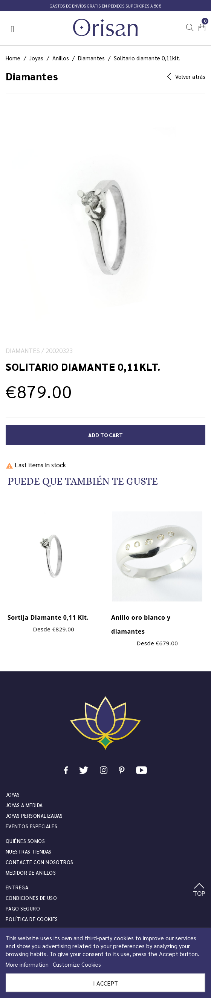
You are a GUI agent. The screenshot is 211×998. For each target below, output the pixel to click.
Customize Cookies (77, 964)
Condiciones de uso (31, 898)
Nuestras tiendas (28, 851)
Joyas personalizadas (34, 815)
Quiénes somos (25, 841)
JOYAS (13, 794)
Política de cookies (32, 919)
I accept (105, 983)
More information (28, 964)
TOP (199, 890)
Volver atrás (186, 76)
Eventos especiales (31, 826)
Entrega (17, 887)
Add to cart (105, 434)
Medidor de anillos (31, 872)
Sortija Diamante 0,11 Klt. (48, 617)
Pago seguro (23, 908)
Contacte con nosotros (39, 862)
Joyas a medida (24, 805)
